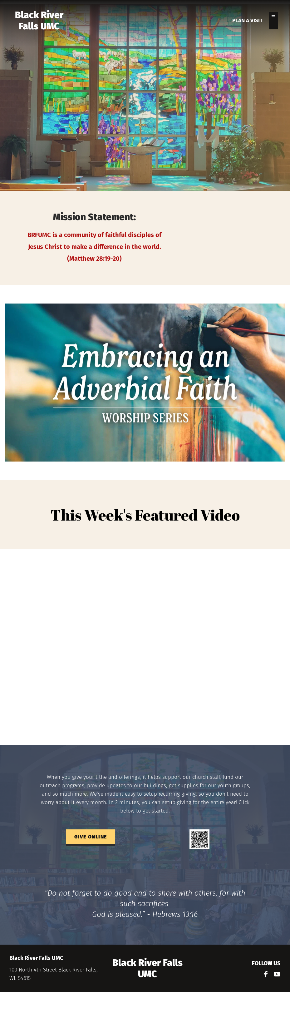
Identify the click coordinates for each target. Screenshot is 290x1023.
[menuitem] (247, 21)
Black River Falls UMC (40, 20)
